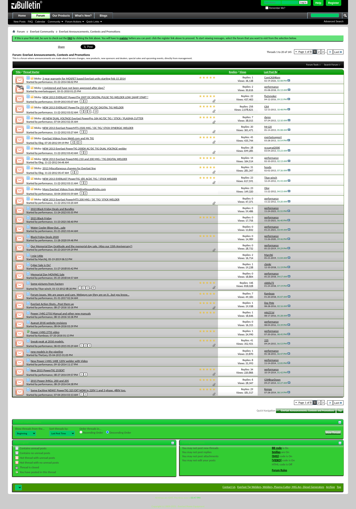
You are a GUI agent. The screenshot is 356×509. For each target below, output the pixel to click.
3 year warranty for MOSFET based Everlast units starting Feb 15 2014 (84, 78)
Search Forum (331, 64)
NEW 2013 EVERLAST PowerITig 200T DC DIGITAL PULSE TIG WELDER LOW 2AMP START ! (95, 97)
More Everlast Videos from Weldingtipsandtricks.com (74, 189)
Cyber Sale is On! (41, 265)
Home (22, 15)
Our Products (61, 15)
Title (18, 72)
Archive (330, 487)
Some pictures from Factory (47, 283)
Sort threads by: (58, 428)
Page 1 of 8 (305, 51)
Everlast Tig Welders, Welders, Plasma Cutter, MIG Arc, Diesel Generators (280, 487)
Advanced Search (334, 21)
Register (333, 3)
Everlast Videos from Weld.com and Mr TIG (68, 138)
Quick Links (92, 21)
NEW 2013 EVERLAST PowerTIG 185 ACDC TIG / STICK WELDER (79, 178)
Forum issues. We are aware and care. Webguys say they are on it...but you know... (80, 294)
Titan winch (44, 288)
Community (54, 21)
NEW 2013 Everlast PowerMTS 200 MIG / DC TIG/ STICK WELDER (80, 199)
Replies (233, 72)
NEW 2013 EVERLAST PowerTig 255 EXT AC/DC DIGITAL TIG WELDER (83, 107)
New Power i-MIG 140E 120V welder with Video (59, 361)
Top (340, 410)
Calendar (40, 21)
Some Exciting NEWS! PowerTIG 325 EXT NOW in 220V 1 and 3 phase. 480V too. (78, 390)
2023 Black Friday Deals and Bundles (52, 209)
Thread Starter (31, 72)
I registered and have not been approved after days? (73, 88)
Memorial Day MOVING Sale (47, 274)
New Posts (20, 21)
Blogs (103, 15)
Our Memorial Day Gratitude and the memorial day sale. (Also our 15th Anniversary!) (81, 246)
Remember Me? (275, 8)
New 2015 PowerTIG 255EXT (48, 370)
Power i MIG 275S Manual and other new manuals (61, 313)
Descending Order (118, 432)
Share (61, 46)
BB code (277, 448)
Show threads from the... (30, 428)
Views (243, 72)
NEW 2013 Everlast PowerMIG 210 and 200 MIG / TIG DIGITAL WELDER (84, 159)
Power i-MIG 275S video (45, 332)
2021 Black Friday (41, 218)
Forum (40, 15)
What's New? (83, 15)
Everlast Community (42, 31)
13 (95, 111)
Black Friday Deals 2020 (45, 237)
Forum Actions (73, 21)
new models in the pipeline (47, 351)
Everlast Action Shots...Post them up (52, 304)
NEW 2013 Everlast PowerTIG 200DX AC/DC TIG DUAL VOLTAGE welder (84, 148)
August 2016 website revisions (49, 322)
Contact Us (228, 487)
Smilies (276, 452)
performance (45, 82)
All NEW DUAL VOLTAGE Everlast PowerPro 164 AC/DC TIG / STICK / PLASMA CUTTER (92, 118)
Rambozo (43, 335)
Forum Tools (312, 64)
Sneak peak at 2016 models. (47, 341)
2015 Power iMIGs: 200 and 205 (50, 380)
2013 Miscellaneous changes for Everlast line (69, 168)
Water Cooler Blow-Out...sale (48, 227)
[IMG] (275, 456)
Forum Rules (279, 470)
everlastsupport (47, 91)
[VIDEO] (277, 460)
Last (338, 52)
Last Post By (272, 72)
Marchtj (42, 259)
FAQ (30, 21)
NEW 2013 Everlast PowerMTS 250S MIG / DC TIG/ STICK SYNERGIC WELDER (87, 128)
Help (318, 3)
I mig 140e (37, 255)
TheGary (42, 355)
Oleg (40, 143)
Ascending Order (91, 432)
